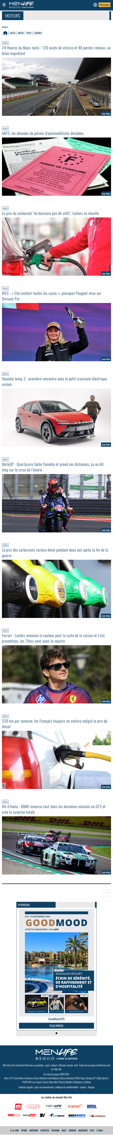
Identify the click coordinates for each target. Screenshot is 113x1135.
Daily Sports (102, 1078)
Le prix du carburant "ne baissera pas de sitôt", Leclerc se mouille (50, 213)
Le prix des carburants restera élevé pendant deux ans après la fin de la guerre (55, 552)
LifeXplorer (78, 1082)
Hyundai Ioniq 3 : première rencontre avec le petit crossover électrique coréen (54, 381)
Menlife (5, 27)
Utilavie (87, 1082)
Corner (72, 1130)
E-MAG (100, 1130)
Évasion (55, 1130)
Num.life (53, 1082)
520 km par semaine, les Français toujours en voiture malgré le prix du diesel (54, 723)
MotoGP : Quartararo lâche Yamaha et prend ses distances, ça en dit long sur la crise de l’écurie (53, 466)
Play (92, 1130)
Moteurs (33, 1130)
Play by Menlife (65, 1082)
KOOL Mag (79, 1078)
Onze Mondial (40, 1078)
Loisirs (38, 33)
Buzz (64, 1130)
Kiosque (104, 4)
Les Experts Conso (40, 1082)
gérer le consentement (44, 1087)
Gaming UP (91, 1078)
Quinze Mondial (67, 1078)
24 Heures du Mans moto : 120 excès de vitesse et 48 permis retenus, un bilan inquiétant (56, 50)
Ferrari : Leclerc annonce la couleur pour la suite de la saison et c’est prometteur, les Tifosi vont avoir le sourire (53, 638)
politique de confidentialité (66, 1087)
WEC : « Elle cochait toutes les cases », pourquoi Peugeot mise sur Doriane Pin (51, 295)
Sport (24, 1130)
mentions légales (25, 1087)
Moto (21, 33)
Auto (12, 33)
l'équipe (91, 1087)
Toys (28, 33)
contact (83, 1087)
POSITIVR (26, 1082)
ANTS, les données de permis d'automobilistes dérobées (43, 133)
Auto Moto (18, 1078)
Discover (82, 1130)
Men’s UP (8, 1078)
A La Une (14, 1130)
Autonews (29, 1078)
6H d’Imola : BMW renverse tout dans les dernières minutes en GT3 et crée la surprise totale (54, 809)
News (5, 43)
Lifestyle (44, 1130)
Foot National (53, 1078)
